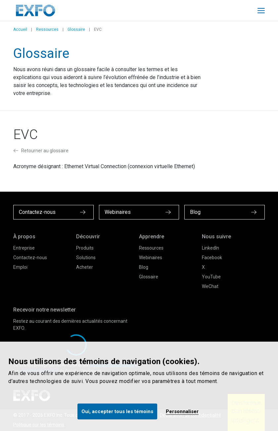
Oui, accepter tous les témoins (117, 411)
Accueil (20, 29)
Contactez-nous (30, 257)
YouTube (211, 276)
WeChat (210, 286)
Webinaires (150, 257)
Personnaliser (182, 411)
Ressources (47, 29)
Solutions (86, 257)
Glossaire (76, 29)
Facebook (212, 257)
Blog (143, 267)
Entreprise (24, 248)
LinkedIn (210, 248)
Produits (85, 248)
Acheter (84, 267)
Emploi (20, 267)
